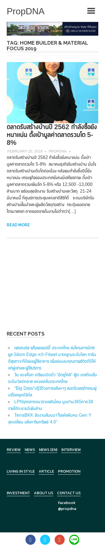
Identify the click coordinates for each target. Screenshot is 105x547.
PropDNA (58, 151)
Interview (71, 450)
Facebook (67, 503)
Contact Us (69, 493)
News (30, 450)
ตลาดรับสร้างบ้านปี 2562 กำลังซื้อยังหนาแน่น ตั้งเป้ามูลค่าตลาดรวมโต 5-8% (52, 134)
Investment (18, 493)
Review (14, 450)
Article (46, 471)
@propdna (67, 509)
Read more (18, 225)
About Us (43, 493)
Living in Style (21, 471)
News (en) (48, 450)
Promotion (69, 471)
